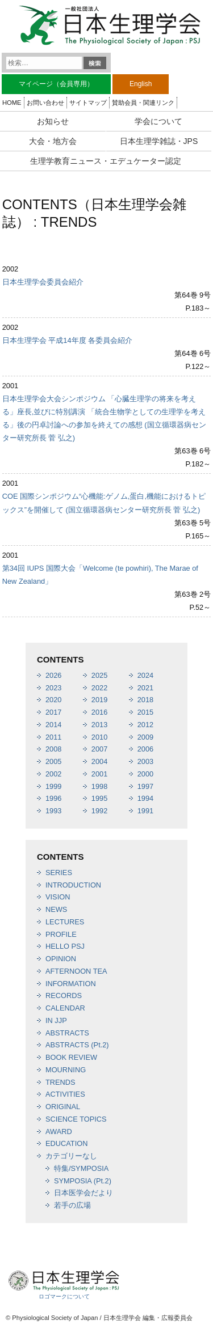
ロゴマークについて (64, 1296)
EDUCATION (66, 1143)
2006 (145, 749)
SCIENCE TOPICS (76, 1119)
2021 (145, 688)
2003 (145, 761)
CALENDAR (65, 1008)
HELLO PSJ (65, 946)
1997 (145, 786)
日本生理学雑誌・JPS (159, 141)
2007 (99, 749)
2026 (53, 675)
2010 (99, 737)
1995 (99, 798)
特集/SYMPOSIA (81, 1168)
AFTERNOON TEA (76, 971)
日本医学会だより (83, 1192)
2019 (99, 699)
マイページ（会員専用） (56, 84)
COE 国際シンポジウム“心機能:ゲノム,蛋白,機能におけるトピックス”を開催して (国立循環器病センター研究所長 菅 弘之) (104, 502)
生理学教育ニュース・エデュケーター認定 (105, 160)
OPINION (60, 958)
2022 (99, 688)
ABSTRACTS (67, 1033)
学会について (158, 121)
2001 (99, 774)
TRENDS (60, 1082)
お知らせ (53, 121)
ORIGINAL (62, 1106)
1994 (145, 798)
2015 (145, 712)
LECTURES (64, 922)
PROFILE (61, 934)
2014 (53, 724)
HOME (12, 102)
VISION (57, 897)
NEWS (56, 909)
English (141, 84)
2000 (145, 774)
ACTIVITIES (65, 1094)
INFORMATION (70, 983)
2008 (53, 749)
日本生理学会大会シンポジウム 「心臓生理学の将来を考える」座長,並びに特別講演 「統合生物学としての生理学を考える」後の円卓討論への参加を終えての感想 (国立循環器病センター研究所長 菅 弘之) (104, 418)
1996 (53, 798)
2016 (99, 712)
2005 (53, 761)
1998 (99, 786)
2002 (53, 774)
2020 (53, 699)
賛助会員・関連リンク (143, 102)
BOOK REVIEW (71, 1057)
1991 (145, 810)
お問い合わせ (45, 102)
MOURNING (65, 1069)
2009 (145, 737)
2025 (99, 675)
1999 (53, 786)
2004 (99, 761)
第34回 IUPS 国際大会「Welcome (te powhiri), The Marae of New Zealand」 (100, 574)
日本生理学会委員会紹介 (42, 282)
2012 (145, 724)
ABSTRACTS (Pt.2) (77, 1045)
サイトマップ (88, 102)
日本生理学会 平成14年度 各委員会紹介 (67, 340)
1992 (99, 810)
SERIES (58, 872)
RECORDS (63, 995)
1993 (53, 810)
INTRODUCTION (73, 885)
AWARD (58, 1131)
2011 (53, 737)
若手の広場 (72, 1205)
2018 (145, 699)
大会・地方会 (53, 141)
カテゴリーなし (71, 1156)
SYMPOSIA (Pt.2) (82, 1181)
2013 (99, 724)
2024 (145, 675)
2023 (53, 688)
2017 (53, 712)
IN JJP (56, 1020)
